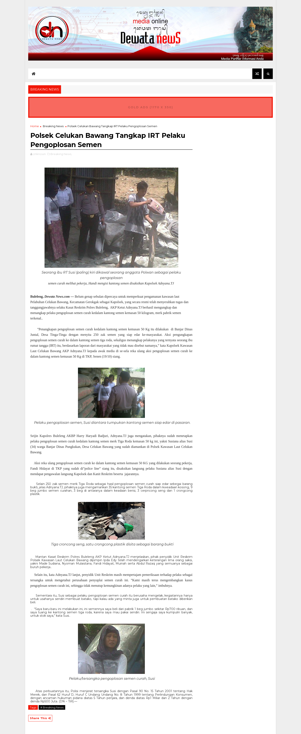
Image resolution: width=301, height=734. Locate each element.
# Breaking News (52, 707)
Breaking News (53, 126)
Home (34, 126)
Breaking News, (61, 154)
